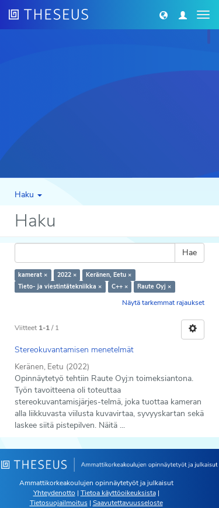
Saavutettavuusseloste (128, 502)
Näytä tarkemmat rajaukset (163, 302)
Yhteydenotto (54, 492)
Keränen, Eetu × (108, 274)
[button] (163, 15)
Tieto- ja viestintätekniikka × (60, 286)
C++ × (120, 286)
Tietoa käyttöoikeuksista (118, 492)
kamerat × (32, 274)
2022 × (67, 274)
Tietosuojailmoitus (59, 502)
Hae (189, 252)
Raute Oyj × (154, 286)
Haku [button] (28, 194)
